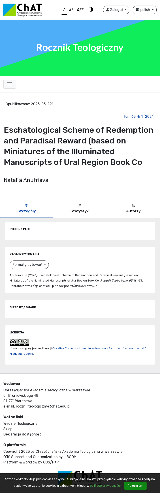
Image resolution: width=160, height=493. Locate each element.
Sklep (7, 429)
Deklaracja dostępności (23, 434)
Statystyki (80, 208)
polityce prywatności (105, 486)
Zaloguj (115, 10)
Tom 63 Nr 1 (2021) (139, 116)
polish (143, 10)
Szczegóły (26, 208)
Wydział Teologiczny (20, 423)
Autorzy (133, 208)
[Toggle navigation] (9, 84)
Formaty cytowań (28, 265)
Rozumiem (135, 486)
